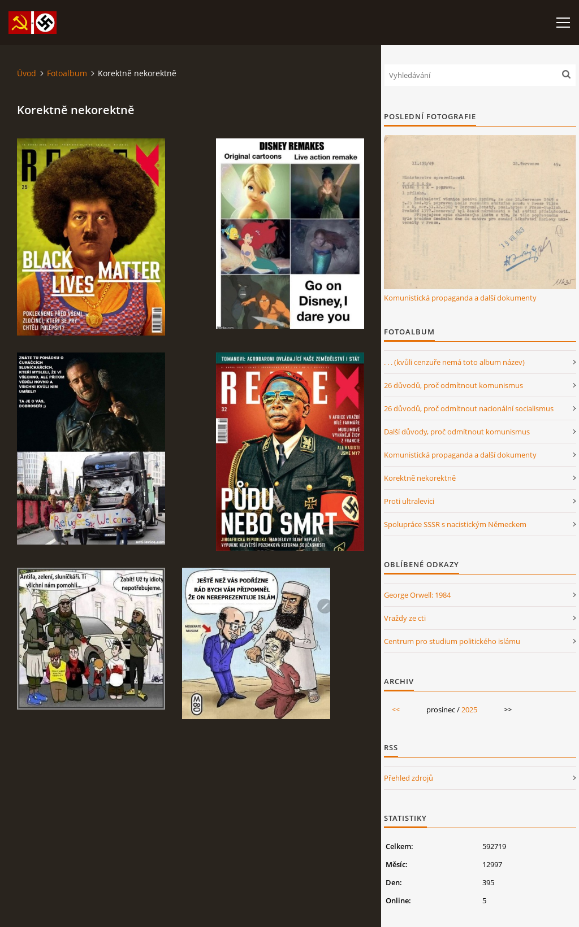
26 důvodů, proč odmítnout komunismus (453, 385)
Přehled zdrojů (408, 778)
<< (396, 709)
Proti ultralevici (409, 501)
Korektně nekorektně (420, 478)
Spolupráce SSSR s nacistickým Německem (455, 524)
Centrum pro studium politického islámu (452, 641)
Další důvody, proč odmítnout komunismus (457, 431)
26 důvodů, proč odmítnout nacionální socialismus (469, 408)
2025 (469, 709)
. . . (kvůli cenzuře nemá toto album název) (454, 362)
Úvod (26, 73)
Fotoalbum (67, 73)
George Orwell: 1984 (417, 595)
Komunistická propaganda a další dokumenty (460, 298)
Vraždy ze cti (405, 618)
